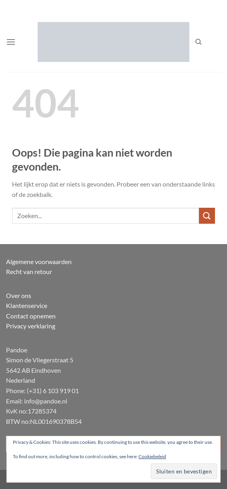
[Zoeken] (198, 42)
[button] (11, 42)
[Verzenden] (207, 215)
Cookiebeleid (152, 456)
